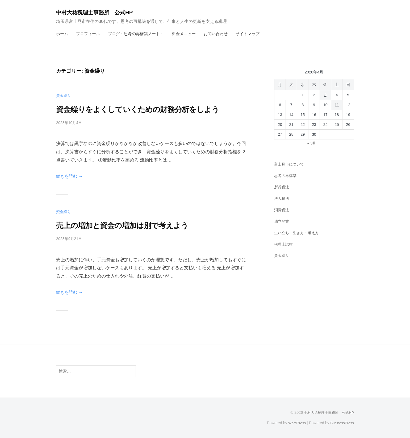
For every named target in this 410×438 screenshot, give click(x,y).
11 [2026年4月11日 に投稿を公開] (336, 105)
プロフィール (88, 33)
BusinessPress (341, 422)
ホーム (62, 33)
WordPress (294, 422)
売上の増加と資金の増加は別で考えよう (131, 225)
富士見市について (290, 164)
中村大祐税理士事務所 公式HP (98, 12)
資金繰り (64, 95)
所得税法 (282, 187)
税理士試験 (284, 244)
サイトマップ (248, 33)
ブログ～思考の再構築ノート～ (136, 33)
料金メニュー (184, 33)
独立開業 (282, 221)
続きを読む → (70, 176)
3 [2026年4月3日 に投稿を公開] (325, 95)
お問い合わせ (216, 33)
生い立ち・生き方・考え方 (298, 232)
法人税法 (282, 198)
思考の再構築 (286, 175)
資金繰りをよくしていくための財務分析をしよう (149, 109)
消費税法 (282, 209)
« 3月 (311, 143)
